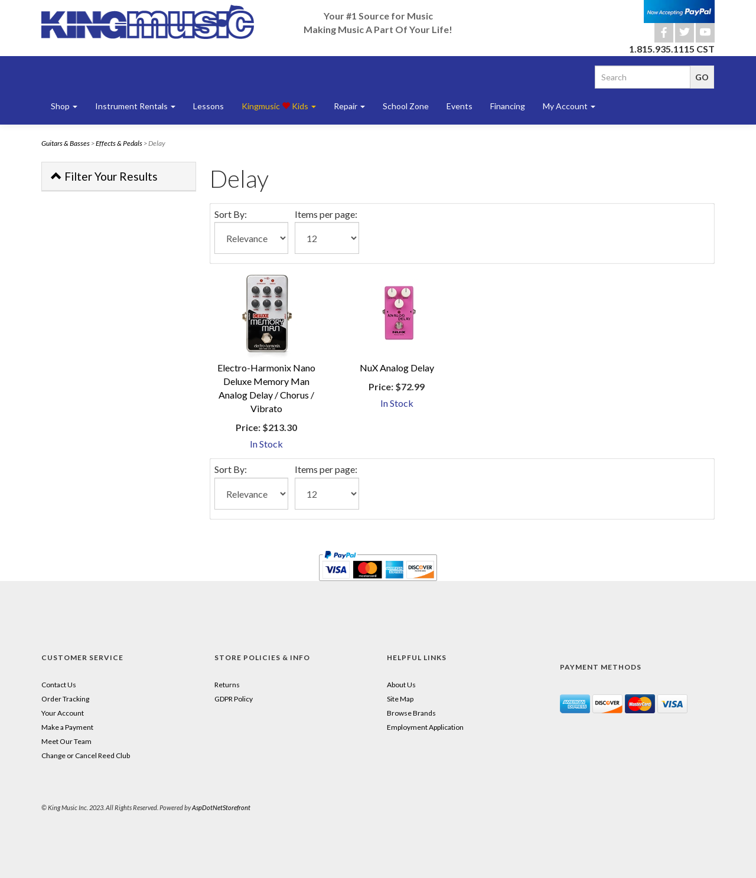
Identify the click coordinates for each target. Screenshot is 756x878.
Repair (349, 106)
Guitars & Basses (65, 143)
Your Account (62, 713)
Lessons (208, 106)
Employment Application (425, 727)
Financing (507, 106)
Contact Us (58, 684)
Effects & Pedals (119, 143)
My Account (569, 106)
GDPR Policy (233, 698)
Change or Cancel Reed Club (85, 755)
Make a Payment (67, 727)
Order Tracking (65, 698)
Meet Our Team (66, 741)
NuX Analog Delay (397, 367)
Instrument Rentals (135, 106)
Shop (64, 106)
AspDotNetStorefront (221, 807)
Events (459, 106)
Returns (227, 684)
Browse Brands (411, 713)
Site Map (400, 698)
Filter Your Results (104, 176)
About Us (401, 684)
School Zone (406, 106)
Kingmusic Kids (279, 106)
